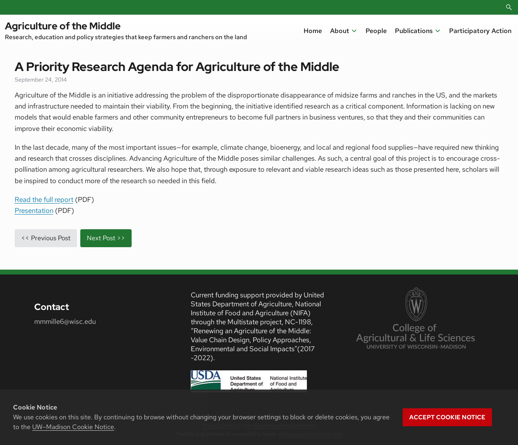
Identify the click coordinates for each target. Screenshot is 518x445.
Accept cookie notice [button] (447, 417)
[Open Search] (509, 7)
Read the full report (44, 199)
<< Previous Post (46, 238)
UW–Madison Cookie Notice (73, 427)
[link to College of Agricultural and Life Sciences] (415, 319)
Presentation (34, 210)
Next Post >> (106, 238)
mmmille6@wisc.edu (65, 321)
